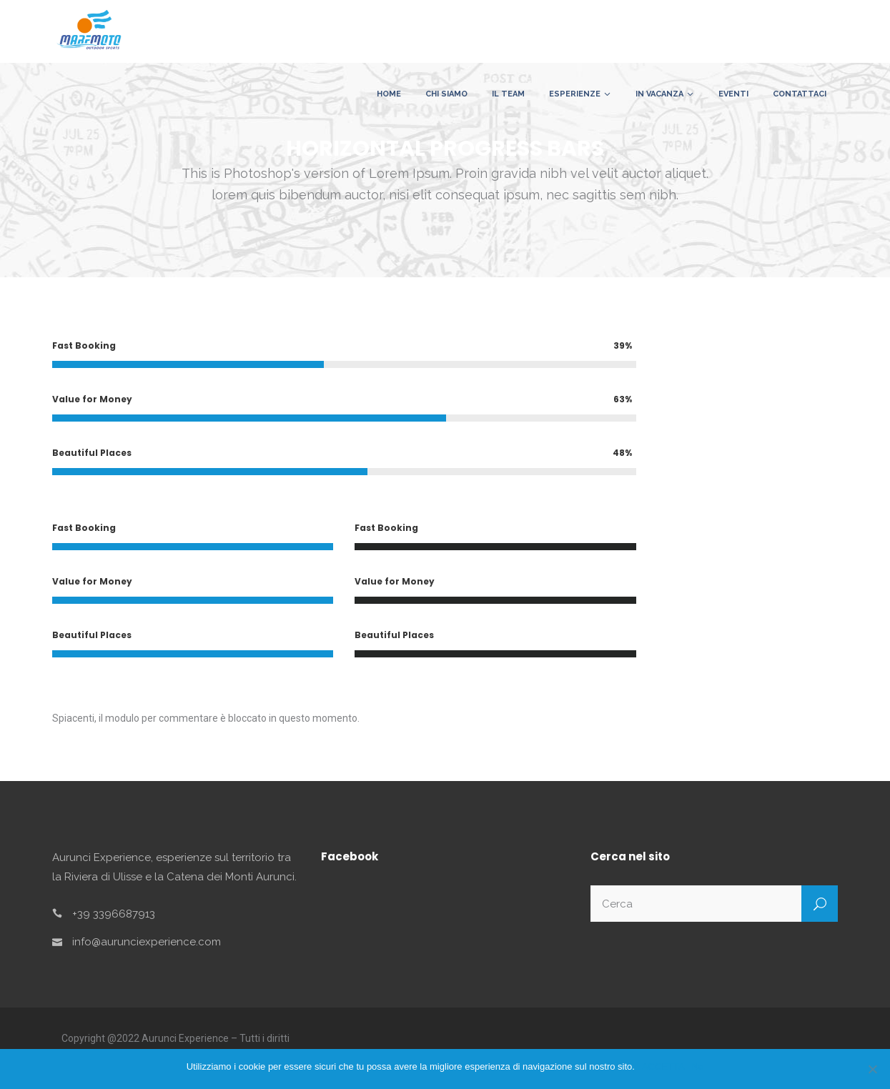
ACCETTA (663, 1066)
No (698, 1066)
